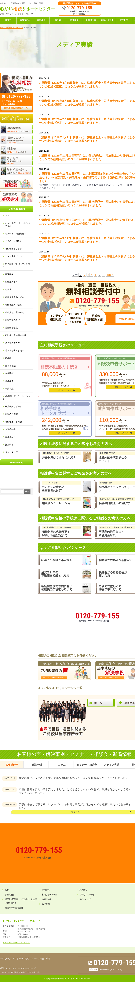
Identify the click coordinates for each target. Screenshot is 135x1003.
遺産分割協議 (11, 327)
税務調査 (9, 381)
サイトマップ (11, 452)
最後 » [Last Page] (110, 274)
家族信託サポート (13, 406)
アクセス (83, 890)
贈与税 (8, 358)
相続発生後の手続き (14, 297)
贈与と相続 (10, 365)
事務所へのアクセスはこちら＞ (16, 942)
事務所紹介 (10, 437)
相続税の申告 (11, 282)
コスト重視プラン (13, 256)
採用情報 (9, 444)
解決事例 (9, 274)
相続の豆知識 (11, 414)
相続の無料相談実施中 (15, 233)
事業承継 (9, 388)
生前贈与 (9, 373)
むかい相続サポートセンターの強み (16, 224)
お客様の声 (10, 429)
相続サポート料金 (13, 422)
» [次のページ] (103, 274)
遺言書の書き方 (12, 343)
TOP (8, 215)
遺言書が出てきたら (14, 350)
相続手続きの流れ (13, 305)
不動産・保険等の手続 (15, 335)
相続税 (8, 289)
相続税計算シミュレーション (16, 397)
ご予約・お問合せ (13, 241)
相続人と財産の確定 (14, 312)
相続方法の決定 (12, 320)
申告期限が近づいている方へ (16, 265)
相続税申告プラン (13, 249)
